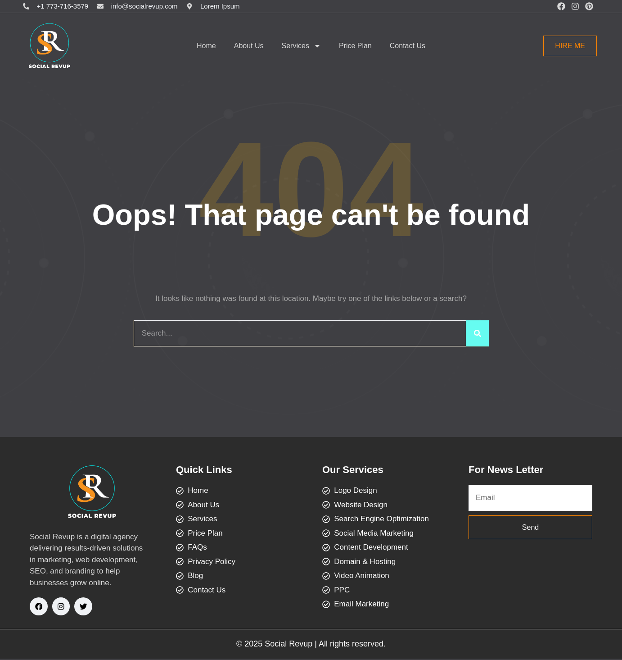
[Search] (477, 333)
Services (301, 46)
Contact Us (407, 46)
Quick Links (204, 469)
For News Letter (506, 469)
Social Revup (288, 645)
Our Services (352, 469)
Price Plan (355, 46)
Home (206, 46)
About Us (249, 46)
